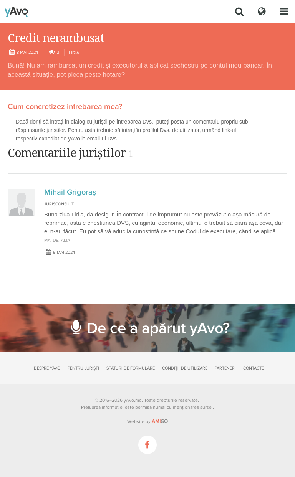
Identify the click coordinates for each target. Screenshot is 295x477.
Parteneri (225, 368)
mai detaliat (58, 240)
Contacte (253, 368)
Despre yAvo (47, 368)
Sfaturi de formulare (130, 368)
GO (160, 421)
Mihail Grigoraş (70, 192)
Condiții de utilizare (184, 368)
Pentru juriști (83, 368)
